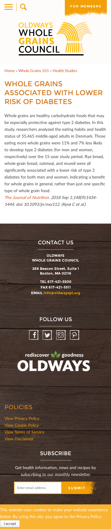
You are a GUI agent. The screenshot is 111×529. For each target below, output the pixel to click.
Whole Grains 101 (33, 70)
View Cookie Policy (21, 425)
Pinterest (75, 335)
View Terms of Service (24, 431)
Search (23, 7)
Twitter (48, 335)
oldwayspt (54, 363)
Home (9, 70)
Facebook (34, 335)
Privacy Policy (88, 516)
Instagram (61, 335)
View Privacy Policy (21, 418)
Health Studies (65, 70)
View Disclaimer (18, 438)
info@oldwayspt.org (62, 293)
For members (86, 6)
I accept (10, 523)
